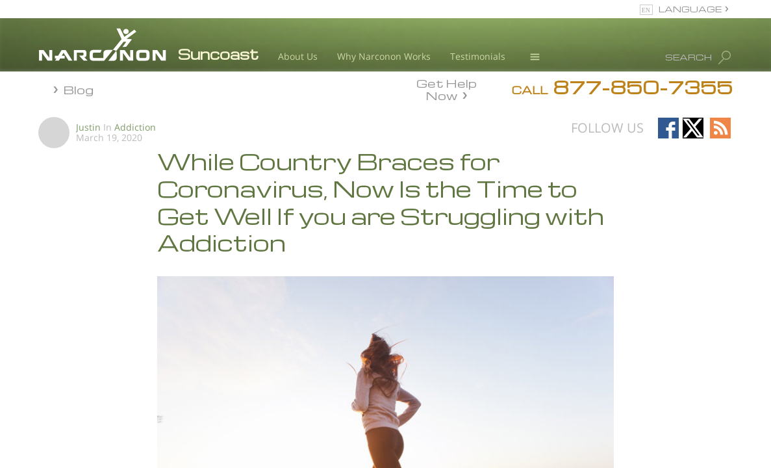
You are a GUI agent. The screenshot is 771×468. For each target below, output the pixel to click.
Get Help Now (446, 88)
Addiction (135, 127)
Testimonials (477, 56)
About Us (298, 56)
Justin (88, 127)
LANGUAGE (690, 8)
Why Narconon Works (384, 56)
